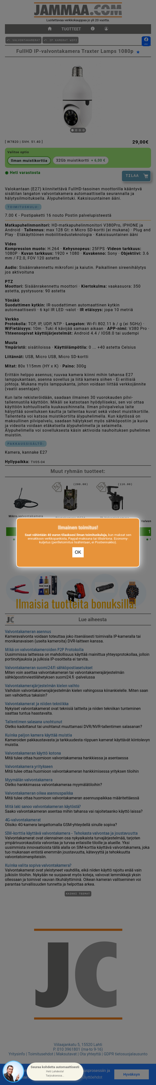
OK (78, 552)
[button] (55, 1072)
